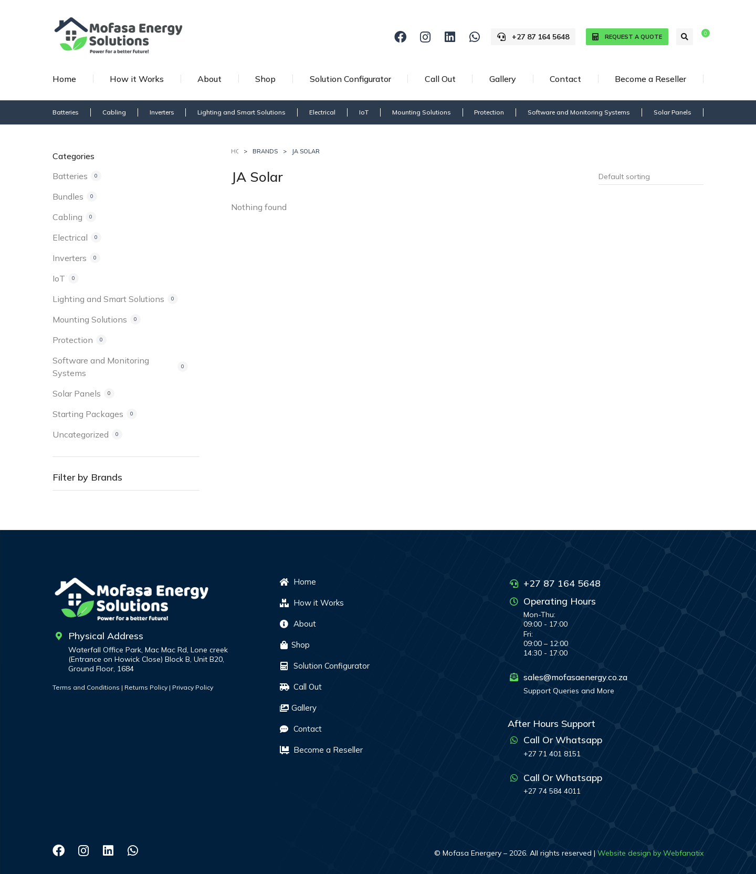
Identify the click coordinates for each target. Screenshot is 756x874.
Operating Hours (559, 601)
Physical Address (105, 636)
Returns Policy (145, 687)
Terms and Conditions (86, 687)
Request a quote (627, 37)
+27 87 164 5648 (533, 36)
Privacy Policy (192, 687)
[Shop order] (651, 176)
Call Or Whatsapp (562, 740)
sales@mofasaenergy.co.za (575, 677)
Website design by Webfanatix (650, 853)
